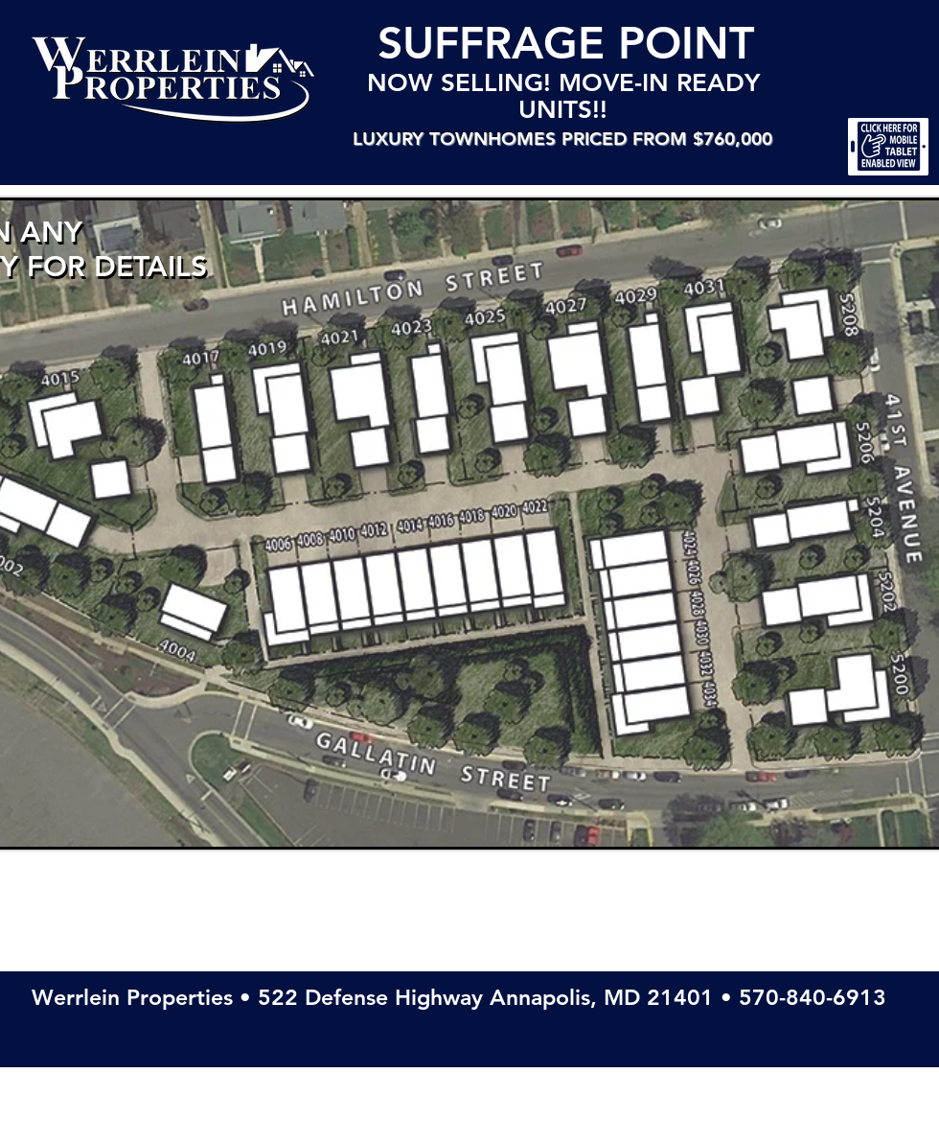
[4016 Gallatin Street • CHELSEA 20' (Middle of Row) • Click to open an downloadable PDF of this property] (450, 588)
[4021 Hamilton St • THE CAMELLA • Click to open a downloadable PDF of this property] (352, 420)
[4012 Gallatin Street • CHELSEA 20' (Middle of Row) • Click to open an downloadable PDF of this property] (385, 599)
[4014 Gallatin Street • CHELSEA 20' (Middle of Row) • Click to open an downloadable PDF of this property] (418, 591)
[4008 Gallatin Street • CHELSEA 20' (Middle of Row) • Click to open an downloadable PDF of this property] (318, 605)
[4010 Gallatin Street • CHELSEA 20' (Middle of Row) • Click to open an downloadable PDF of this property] (352, 603)
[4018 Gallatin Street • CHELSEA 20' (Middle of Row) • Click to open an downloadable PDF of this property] (479, 582)
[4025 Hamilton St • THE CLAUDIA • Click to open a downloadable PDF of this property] (496, 396)
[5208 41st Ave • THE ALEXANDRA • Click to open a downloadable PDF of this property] (795, 329)
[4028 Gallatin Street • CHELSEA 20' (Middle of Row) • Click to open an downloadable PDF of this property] (639, 612)
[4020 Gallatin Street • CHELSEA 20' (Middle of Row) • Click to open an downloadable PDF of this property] (511, 576)
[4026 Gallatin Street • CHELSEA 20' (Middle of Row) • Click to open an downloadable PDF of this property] (627, 581)
